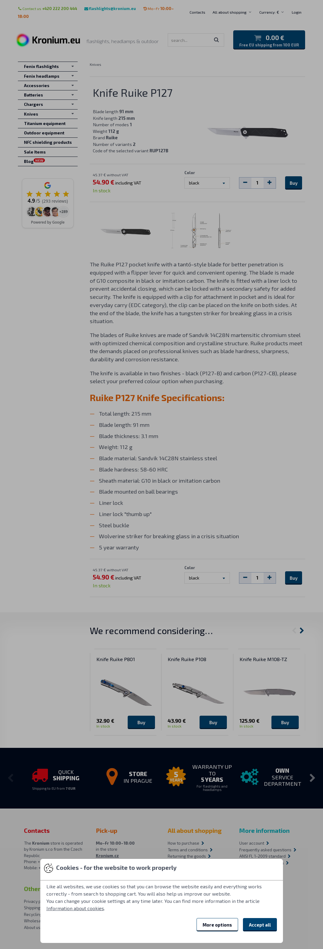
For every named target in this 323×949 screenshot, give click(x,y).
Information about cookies (75, 908)
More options (217, 924)
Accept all (260, 924)
